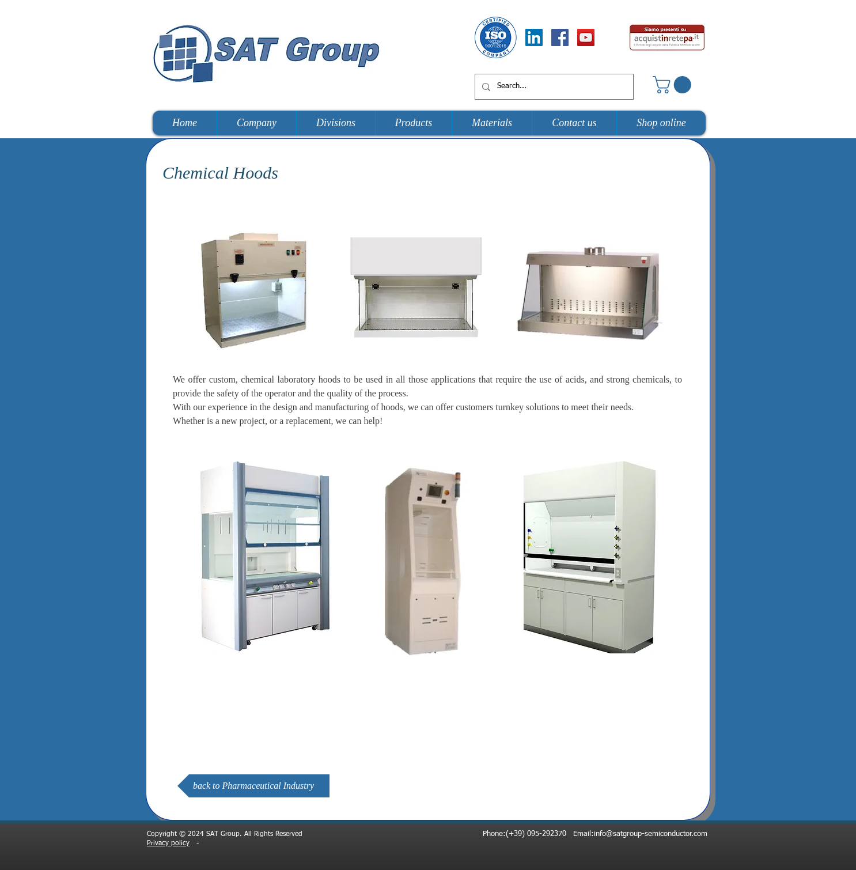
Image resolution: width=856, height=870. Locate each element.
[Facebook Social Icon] (560, 37)
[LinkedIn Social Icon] (534, 37)
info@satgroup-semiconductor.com (650, 834)
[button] (674, 84)
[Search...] (553, 86)
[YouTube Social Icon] (585, 37)
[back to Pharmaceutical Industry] (253, 785)
